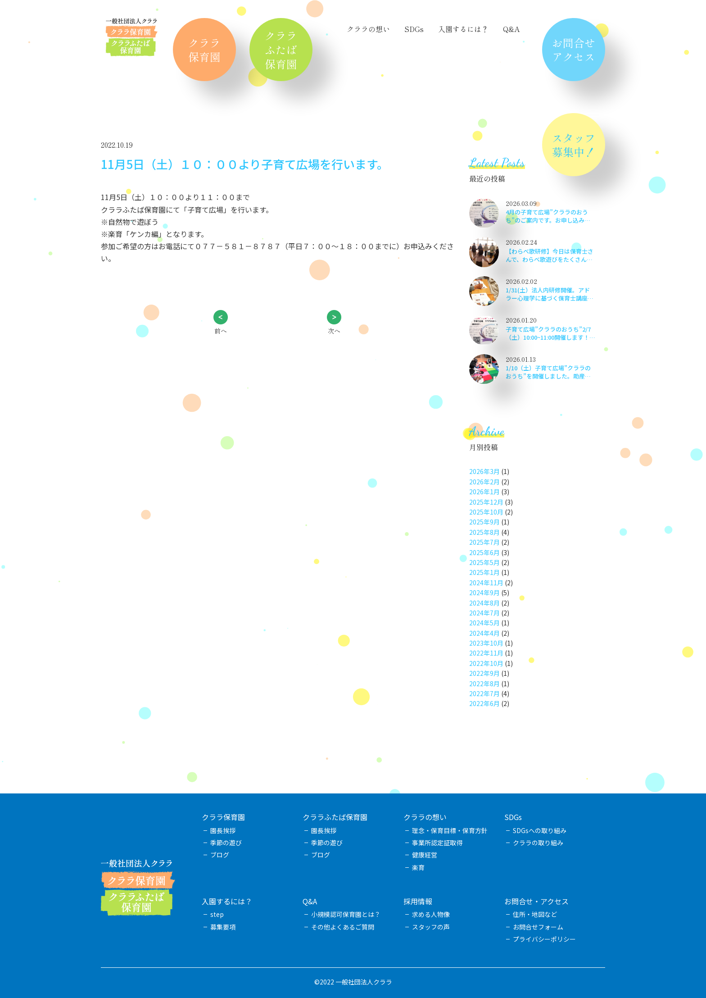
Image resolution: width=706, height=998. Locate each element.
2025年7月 (484, 542)
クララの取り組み (538, 842)
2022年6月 (484, 703)
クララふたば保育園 (281, 49)
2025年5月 (484, 562)
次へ (334, 330)
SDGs (414, 28)
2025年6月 (484, 552)
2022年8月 (484, 683)
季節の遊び (226, 842)
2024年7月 (484, 612)
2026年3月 (484, 471)
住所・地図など (535, 914)
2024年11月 (486, 582)
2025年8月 (484, 532)
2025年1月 (484, 572)
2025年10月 (486, 511)
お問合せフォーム (538, 926)
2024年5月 (484, 622)
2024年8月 (484, 602)
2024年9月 (484, 592)
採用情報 (417, 901)
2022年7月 (484, 693)
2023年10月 (486, 642)
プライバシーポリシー (544, 938)
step (217, 914)
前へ (220, 330)
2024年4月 (484, 633)
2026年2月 (484, 481)
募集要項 (222, 926)
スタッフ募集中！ (573, 144)
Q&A (511, 28)
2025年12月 (486, 501)
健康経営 (424, 854)
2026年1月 (484, 491)
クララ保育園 (204, 49)
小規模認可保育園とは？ (345, 914)
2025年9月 (484, 521)
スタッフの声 (431, 926)
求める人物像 (431, 914)
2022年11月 (486, 652)
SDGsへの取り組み (539, 830)
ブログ (219, 854)
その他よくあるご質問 (342, 926)
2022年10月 (486, 663)
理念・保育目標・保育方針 (450, 830)
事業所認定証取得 (437, 842)
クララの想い (368, 28)
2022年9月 (484, 673)
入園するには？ (463, 28)
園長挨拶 (222, 830)
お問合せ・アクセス (536, 901)
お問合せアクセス (573, 49)
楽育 (418, 867)
